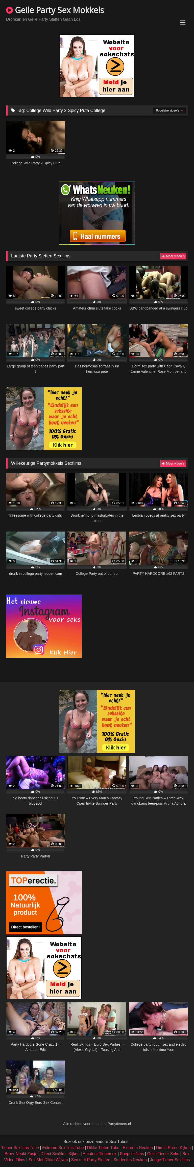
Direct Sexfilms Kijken (60, 1154)
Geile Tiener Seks (163, 1154)
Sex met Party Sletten (90, 1160)
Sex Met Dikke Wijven (48, 1160)
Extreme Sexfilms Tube (63, 1148)
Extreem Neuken (138, 1148)
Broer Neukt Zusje (21, 1154)
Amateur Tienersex (99, 1154)
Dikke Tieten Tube (103, 1148)
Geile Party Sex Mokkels (55, 10)
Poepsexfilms (132, 1154)
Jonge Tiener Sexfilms (170, 1160)
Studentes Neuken (130, 1160)
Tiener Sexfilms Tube (20, 1148)
